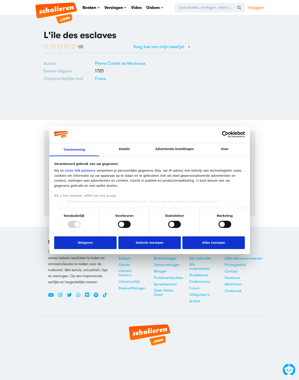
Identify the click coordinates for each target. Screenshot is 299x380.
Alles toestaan (213, 242)
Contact (231, 271)
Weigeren (85, 242)
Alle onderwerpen (199, 266)
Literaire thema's (125, 273)
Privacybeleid (235, 265)
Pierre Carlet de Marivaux (120, 63)
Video (136, 7)
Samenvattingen (167, 265)
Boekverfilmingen (132, 288)
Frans (100, 78)
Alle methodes (200, 258)
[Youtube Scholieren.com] (52, 297)
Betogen (160, 271)
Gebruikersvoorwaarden (244, 258)
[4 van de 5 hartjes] (67, 47)
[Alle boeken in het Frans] (100, 78)
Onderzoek (233, 291)
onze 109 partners (80, 170)
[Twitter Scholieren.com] (71, 297)
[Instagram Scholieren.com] (62, 297)
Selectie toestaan (149, 242)
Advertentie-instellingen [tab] (174, 149)
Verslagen (115, 7)
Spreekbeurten (165, 284)
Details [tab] (124, 149)
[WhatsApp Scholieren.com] (80, 297)
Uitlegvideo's (199, 295)
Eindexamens (199, 282)
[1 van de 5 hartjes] (47, 47)
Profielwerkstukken (168, 278)
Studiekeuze (198, 275)
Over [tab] (225, 149)
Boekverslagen (165, 258)
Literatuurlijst (129, 282)
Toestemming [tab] (74, 149)
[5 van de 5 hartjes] (74, 47)
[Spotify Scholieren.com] (98, 297)
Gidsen (154, 7)
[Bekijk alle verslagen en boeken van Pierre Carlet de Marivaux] (120, 63)
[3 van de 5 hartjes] (61, 47)
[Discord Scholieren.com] (89, 297)
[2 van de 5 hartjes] (54, 47)
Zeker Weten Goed (163, 293)
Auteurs (125, 258)
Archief (194, 301)
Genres (124, 265)
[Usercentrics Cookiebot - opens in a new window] (225, 134)
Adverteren (233, 284)
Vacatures (232, 278)
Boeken (91, 7)
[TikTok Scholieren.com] (105, 297)
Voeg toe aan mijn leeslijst (162, 47)
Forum (194, 288)
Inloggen (256, 7)
